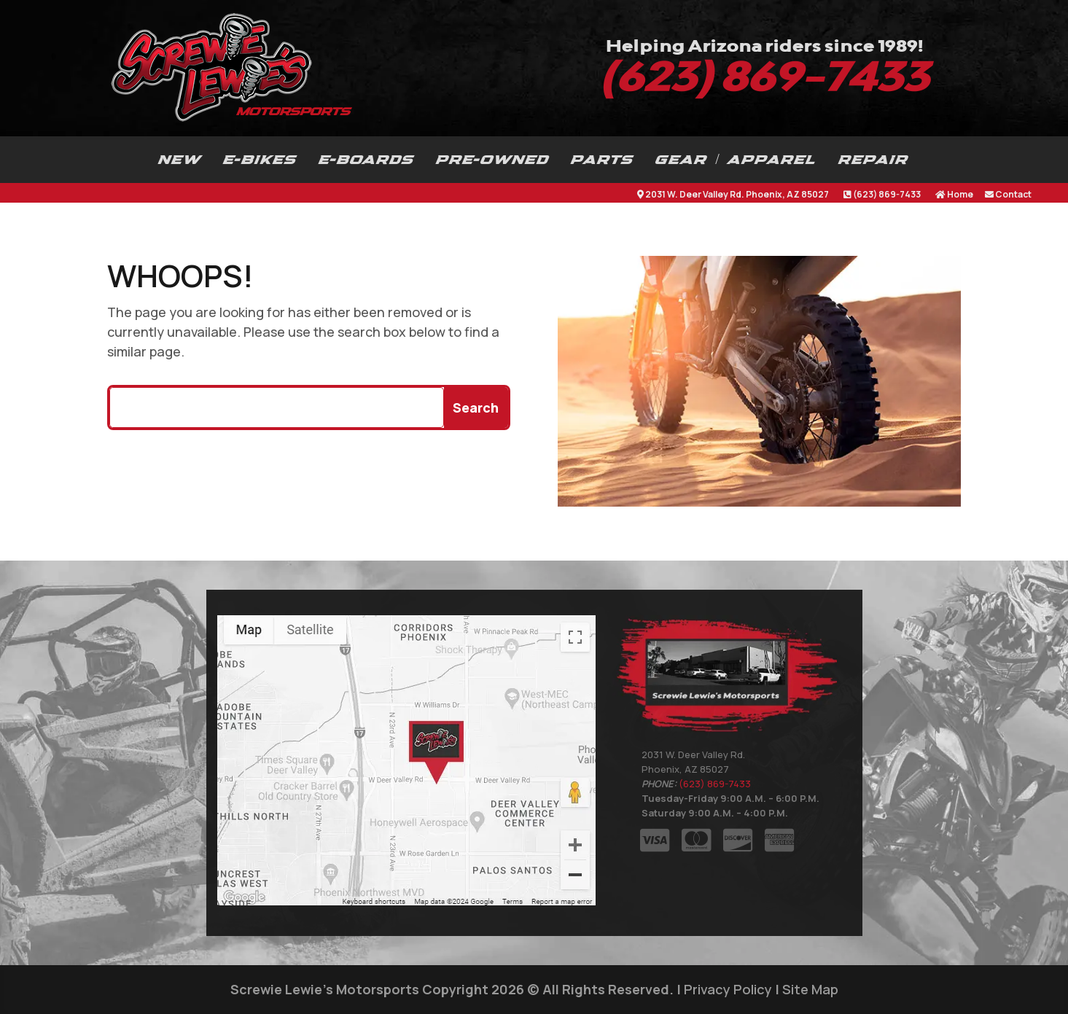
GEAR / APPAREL (736, 159)
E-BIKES (260, 159)
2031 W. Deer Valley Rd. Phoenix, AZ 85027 (733, 194)
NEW (180, 159)
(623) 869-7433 (765, 76)
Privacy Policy (728, 989)
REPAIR (874, 159)
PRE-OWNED (493, 159)
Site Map (810, 989)
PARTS (603, 159)
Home (954, 194)
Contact (1008, 194)
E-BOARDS (367, 159)
